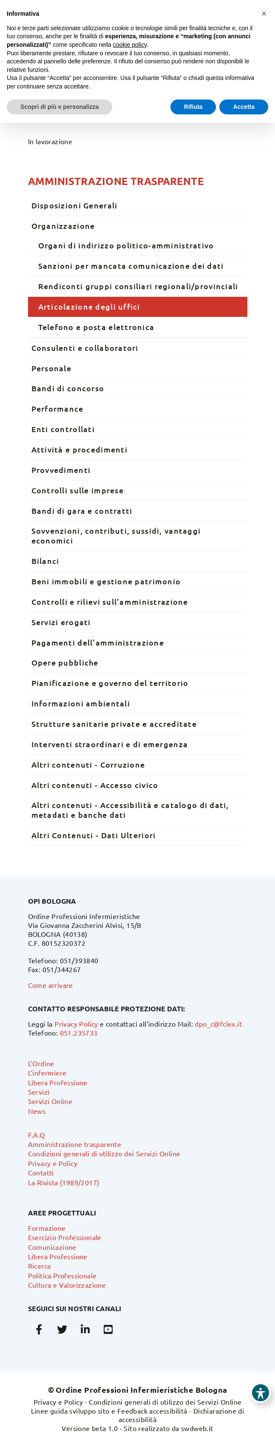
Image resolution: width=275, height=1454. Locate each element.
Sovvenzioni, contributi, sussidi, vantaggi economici (116, 535)
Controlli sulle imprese (77, 490)
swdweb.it (197, 1428)
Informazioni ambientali (80, 703)
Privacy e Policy (52, 1163)
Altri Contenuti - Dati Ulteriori (93, 835)
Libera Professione (58, 1082)
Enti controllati (63, 429)
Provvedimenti (61, 470)
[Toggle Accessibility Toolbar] (260, 1393)
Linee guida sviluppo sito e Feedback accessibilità (109, 1410)
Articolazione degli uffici (89, 306)
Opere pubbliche (65, 662)
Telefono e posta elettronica (96, 327)
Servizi (39, 1091)
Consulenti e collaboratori (85, 348)
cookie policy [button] (130, 44)
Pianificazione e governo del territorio (110, 683)
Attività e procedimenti (79, 449)
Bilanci (45, 561)
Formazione (47, 1228)
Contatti (41, 1172)
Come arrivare (50, 985)
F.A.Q (36, 1134)
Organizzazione (63, 225)
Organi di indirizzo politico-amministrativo (126, 245)
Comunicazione (52, 1247)
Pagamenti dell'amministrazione (97, 642)
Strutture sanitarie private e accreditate (114, 723)
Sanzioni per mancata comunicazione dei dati (131, 265)
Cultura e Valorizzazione (67, 1284)
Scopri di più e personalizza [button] (59, 106)
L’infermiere (47, 1072)
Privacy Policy (76, 1023)
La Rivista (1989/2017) (63, 1182)
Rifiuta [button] (193, 106)
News (37, 1111)
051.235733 (79, 1032)
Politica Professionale (62, 1275)
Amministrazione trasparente (116, 181)
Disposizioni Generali (74, 205)
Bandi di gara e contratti (82, 510)
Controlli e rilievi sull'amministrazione (109, 601)
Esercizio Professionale (65, 1237)
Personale (51, 368)
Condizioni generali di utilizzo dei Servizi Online (104, 1153)
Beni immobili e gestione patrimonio (106, 581)
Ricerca (39, 1265)
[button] (264, 13)
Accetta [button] (244, 106)
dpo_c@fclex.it (218, 1023)
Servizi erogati (61, 622)
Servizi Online (50, 1101)
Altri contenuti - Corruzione (88, 764)
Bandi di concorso (68, 388)
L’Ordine (41, 1063)
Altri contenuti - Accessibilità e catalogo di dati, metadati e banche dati (130, 809)
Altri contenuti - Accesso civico (95, 785)
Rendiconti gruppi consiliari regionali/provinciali (138, 286)
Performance (57, 408)
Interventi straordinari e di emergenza (109, 744)
